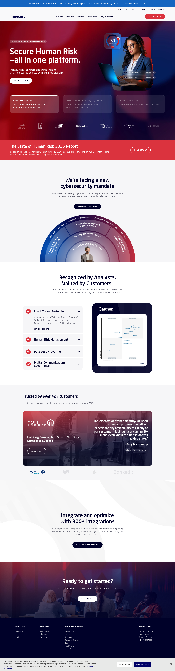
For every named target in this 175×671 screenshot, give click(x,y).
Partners (43, 637)
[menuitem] (58, 18)
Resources (69, 637)
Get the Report (41, 329)
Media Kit (68, 649)
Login (153, 10)
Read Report (140, 150)
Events (67, 634)
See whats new (131, 3)
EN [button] (120, 10)
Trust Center (70, 646)
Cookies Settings (124, 664)
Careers (134, 10)
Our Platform (21, 80)
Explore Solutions (87, 206)
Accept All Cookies (142, 664)
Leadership (19, 637)
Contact (161, 10)
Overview (19, 631)
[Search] (127, 9)
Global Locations (146, 631)
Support (144, 10)
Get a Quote (155, 16)
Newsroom (69, 631)
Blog (66, 643)
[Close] (144, 3)
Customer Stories (72, 640)
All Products (45, 631)
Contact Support (146, 637)
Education (44, 634)
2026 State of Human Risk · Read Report (27, 41)
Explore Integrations (87, 545)
